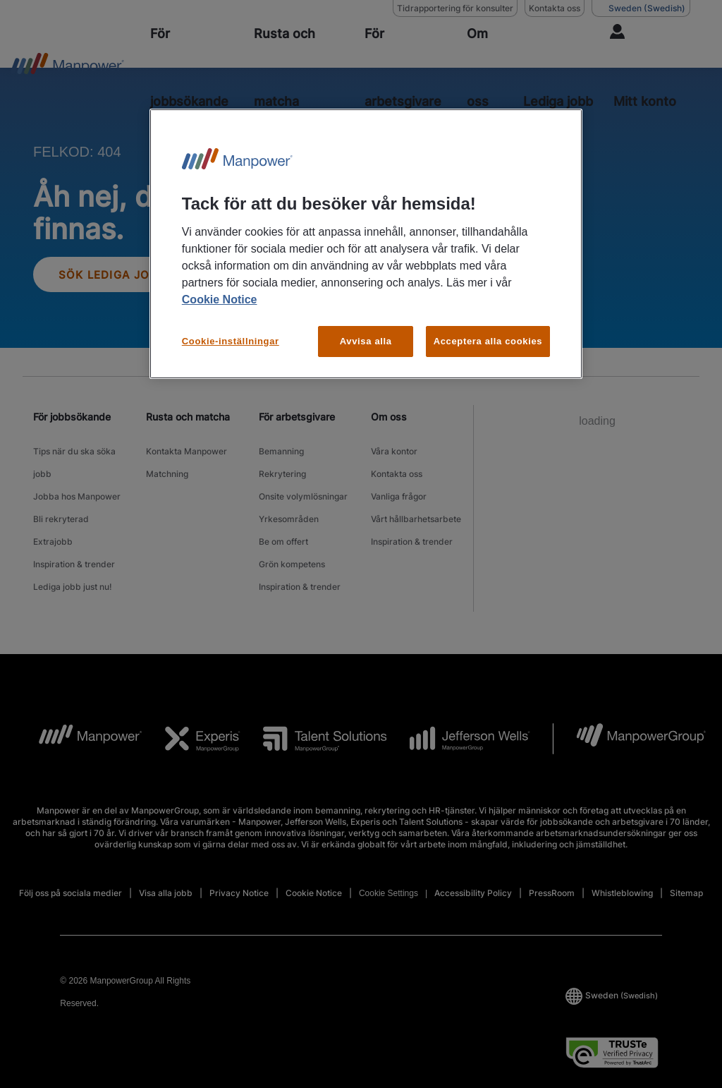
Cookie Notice (219, 300)
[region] (365, 244)
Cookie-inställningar (230, 341)
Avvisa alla (366, 341)
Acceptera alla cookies (488, 341)
